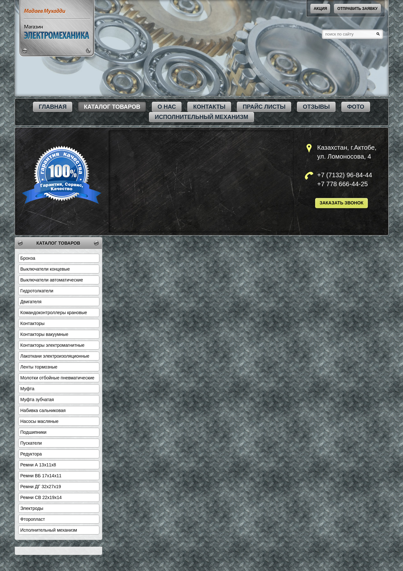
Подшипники (33, 432)
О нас (167, 107)
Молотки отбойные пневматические (57, 377)
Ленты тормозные (39, 366)
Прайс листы (264, 107)
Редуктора (31, 453)
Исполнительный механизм (201, 117)
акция (320, 8)
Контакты (209, 107)
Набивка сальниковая (43, 410)
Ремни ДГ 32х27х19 (40, 486)
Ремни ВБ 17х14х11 (41, 475)
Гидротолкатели (36, 290)
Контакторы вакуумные (44, 334)
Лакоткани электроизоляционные (54, 356)
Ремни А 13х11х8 (38, 464)
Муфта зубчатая (37, 399)
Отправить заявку (357, 8)
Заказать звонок (341, 202)
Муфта (27, 388)
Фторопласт (32, 519)
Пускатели (31, 443)
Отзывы (316, 107)
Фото (355, 107)
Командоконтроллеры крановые (53, 312)
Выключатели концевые (45, 269)
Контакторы (32, 323)
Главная (52, 107)
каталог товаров (112, 107)
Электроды (31, 508)
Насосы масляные (39, 421)
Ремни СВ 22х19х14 (41, 497)
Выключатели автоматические (51, 279)
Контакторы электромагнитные (52, 345)
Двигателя (31, 301)
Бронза (27, 258)
